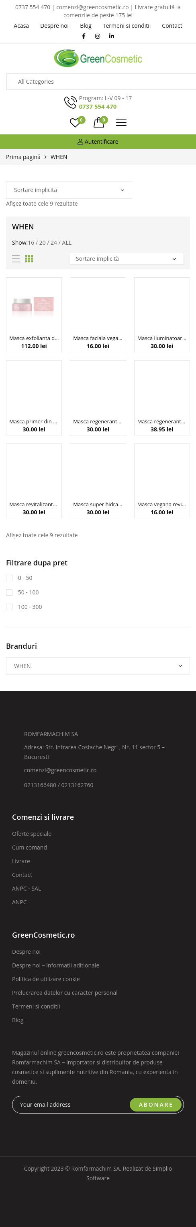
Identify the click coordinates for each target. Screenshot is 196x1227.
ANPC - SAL (26, 888)
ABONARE (156, 1104)
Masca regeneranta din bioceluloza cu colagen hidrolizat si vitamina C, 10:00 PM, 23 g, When (97, 421)
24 (54, 242)
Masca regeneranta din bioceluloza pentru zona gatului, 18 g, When (162, 421)
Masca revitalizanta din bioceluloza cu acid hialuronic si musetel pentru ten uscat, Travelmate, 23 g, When (34, 504)
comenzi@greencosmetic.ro (60, 770)
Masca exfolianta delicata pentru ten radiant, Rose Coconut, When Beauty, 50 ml (34, 338)
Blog (18, 1020)
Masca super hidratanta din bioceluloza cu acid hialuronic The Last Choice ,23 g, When (97, 504)
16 (31, 242)
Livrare (21, 861)
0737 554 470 (98, 106)
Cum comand (29, 847)
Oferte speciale (31, 833)
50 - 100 (27, 592)
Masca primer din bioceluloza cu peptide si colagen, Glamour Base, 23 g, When (34, 421)
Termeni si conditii (36, 1006)
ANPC (19, 902)
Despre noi (26, 951)
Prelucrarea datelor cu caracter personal (65, 992)
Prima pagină (23, 157)
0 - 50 (24, 578)
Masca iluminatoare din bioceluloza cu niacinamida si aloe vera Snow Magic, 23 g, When (162, 338)
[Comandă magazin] (69, 190)
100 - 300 (29, 606)
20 (42, 242)
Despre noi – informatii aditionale (55, 965)
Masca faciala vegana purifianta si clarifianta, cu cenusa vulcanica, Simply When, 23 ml (97, 338)
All (66, 242)
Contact (22, 874)
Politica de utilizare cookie (46, 979)
